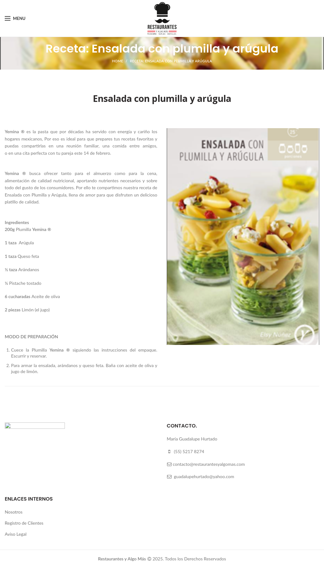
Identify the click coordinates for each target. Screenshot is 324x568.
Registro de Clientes (24, 523)
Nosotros (13, 512)
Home (117, 61)
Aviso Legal (16, 534)
